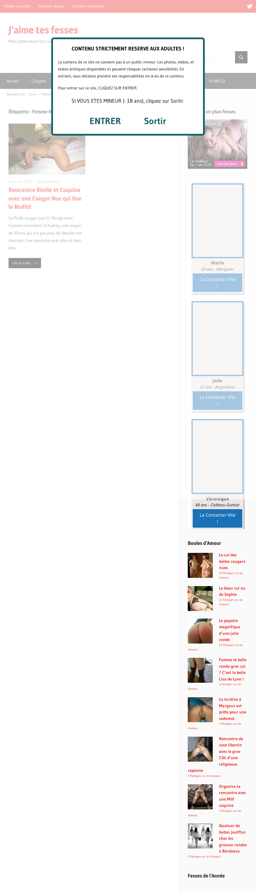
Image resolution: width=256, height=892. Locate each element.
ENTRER (105, 121)
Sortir (155, 121)
